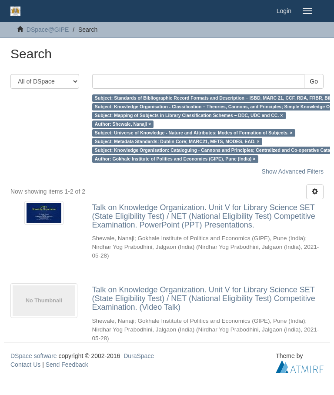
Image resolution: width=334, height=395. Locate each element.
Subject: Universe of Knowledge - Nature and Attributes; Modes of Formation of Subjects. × (194, 132)
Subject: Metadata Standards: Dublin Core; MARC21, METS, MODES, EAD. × (177, 141)
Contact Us (25, 364)
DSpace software (33, 355)
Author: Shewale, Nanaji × (123, 124)
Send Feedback (67, 364)
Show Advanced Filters (293, 171)
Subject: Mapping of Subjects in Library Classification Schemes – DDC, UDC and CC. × (189, 115)
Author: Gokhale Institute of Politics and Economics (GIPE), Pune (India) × (175, 158)
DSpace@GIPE (48, 29)
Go (314, 81)
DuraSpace (139, 355)
